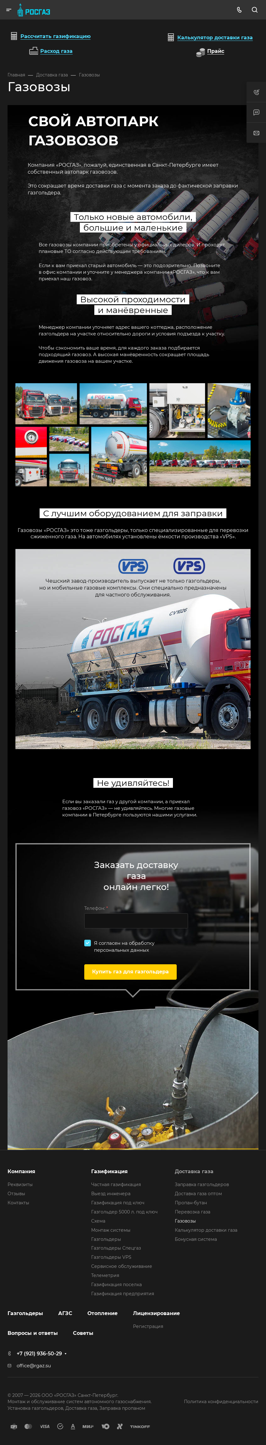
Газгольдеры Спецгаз (116, 1248)
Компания (21, 1171)
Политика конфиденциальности (221, 1401)
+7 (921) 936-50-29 (39, 1354)
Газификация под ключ (117, 1202)
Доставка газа (194, 1171)
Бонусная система (196, 1239)
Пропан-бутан (191, 1202)
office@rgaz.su (34, 1366)
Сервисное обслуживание (121, 1266)
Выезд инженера (110, 1193)
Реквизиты (20, 1184)
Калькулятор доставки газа (206, 1230)
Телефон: (96, 908)
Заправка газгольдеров (202, 1184)
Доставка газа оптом (198, 1193)
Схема (98, 1221)
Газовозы (185, 1221)
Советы (83, 1333)
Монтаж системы (110, 1230)
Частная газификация (116, 1184)
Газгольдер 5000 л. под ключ (124, 1211)
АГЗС (65, 1313)
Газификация (109, 1171)
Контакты (18, 1202)
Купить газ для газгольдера (130, 972)
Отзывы (16, 1193)
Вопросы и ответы (33, 1333)
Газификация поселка (116, 1284)
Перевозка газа (192, 1211)
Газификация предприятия (122, 1293)
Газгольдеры (106, 1239)
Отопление (102, 1313)
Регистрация (148, 1326)
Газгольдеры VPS (111, 1257)
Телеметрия (105, 1275)
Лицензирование (156, 1313)
